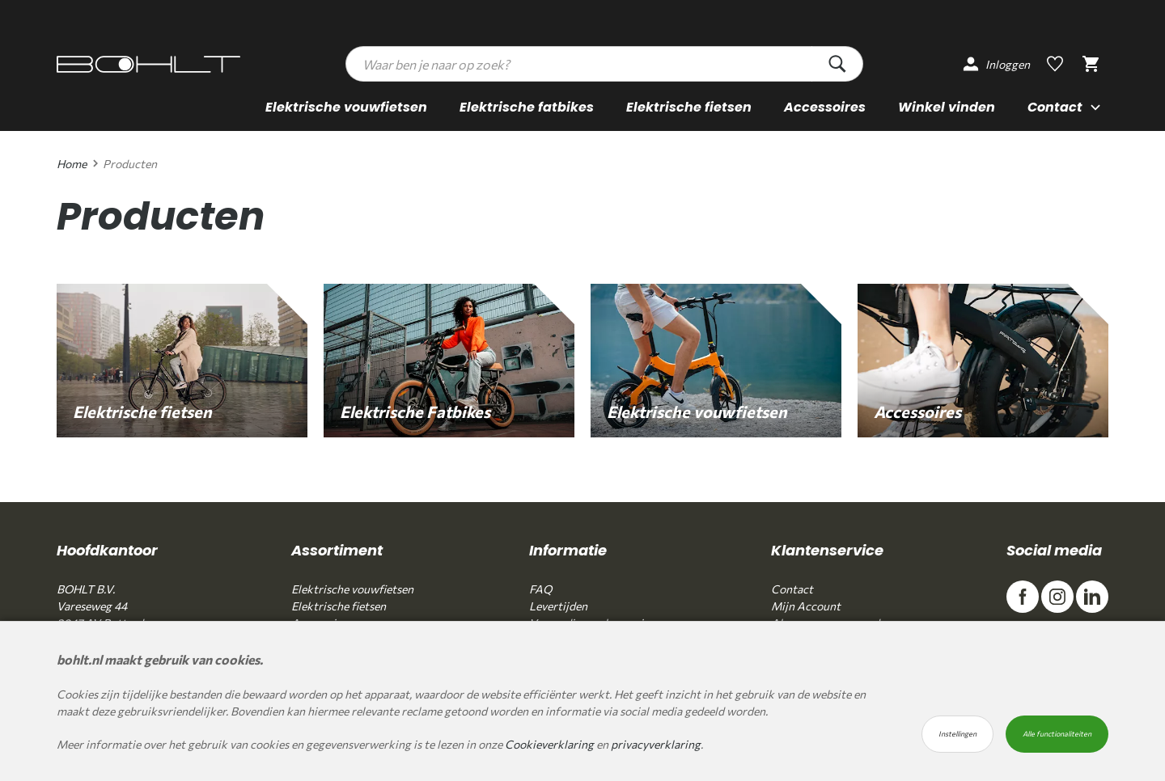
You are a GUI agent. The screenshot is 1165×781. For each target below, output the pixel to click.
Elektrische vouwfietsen (346, 107)
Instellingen (957, 733)
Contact (792, 589)
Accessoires (825, 107)
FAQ (540, 589)
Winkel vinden (946, 107)
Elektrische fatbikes (527, 107)
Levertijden (558, 606)
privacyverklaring (656, 744)
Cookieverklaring (549, 744)
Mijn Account (806, 606)
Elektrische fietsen (689, 107)
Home (72, 164)
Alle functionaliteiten (1057, 733)
